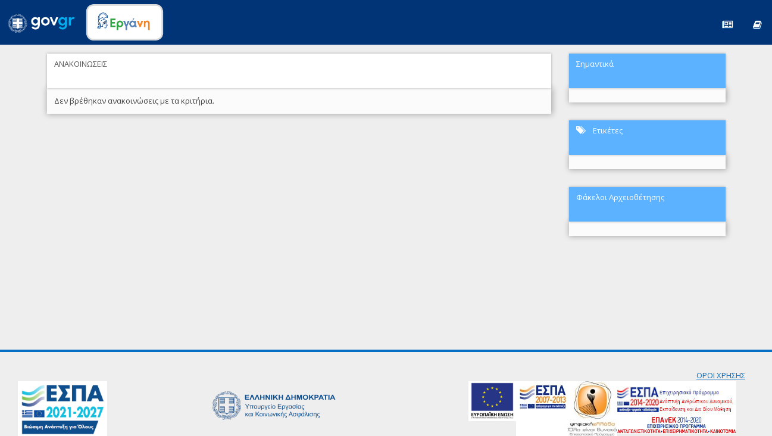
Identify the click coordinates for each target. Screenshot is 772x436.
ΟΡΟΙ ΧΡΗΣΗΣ (720, 375)
